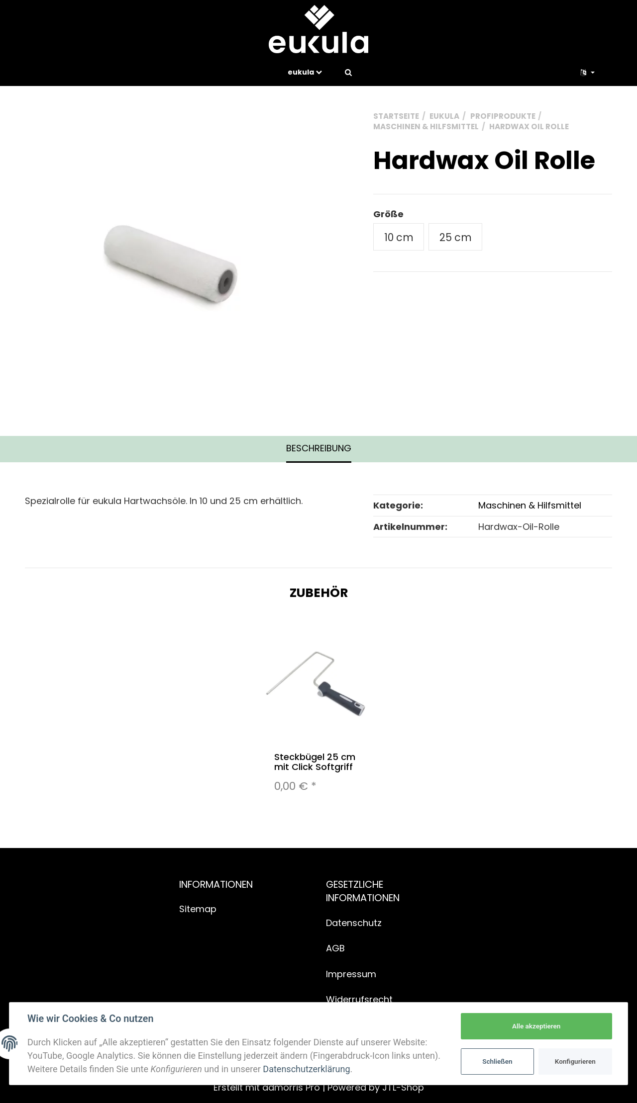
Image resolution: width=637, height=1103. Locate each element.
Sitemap (197, 909)
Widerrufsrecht (359, 999)
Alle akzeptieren (536, 1026)
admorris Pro (291, 1087)
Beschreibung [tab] (318, 448)
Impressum (351, 974)
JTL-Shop (403, 1087)
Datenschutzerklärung (306, 1069)
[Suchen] (348, 72)
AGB (335, 948)
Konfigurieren (575, 1061)
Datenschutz (354, 923)
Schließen (497, 1061)
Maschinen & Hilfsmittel (529, 505)
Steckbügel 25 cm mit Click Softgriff (314, 762)
